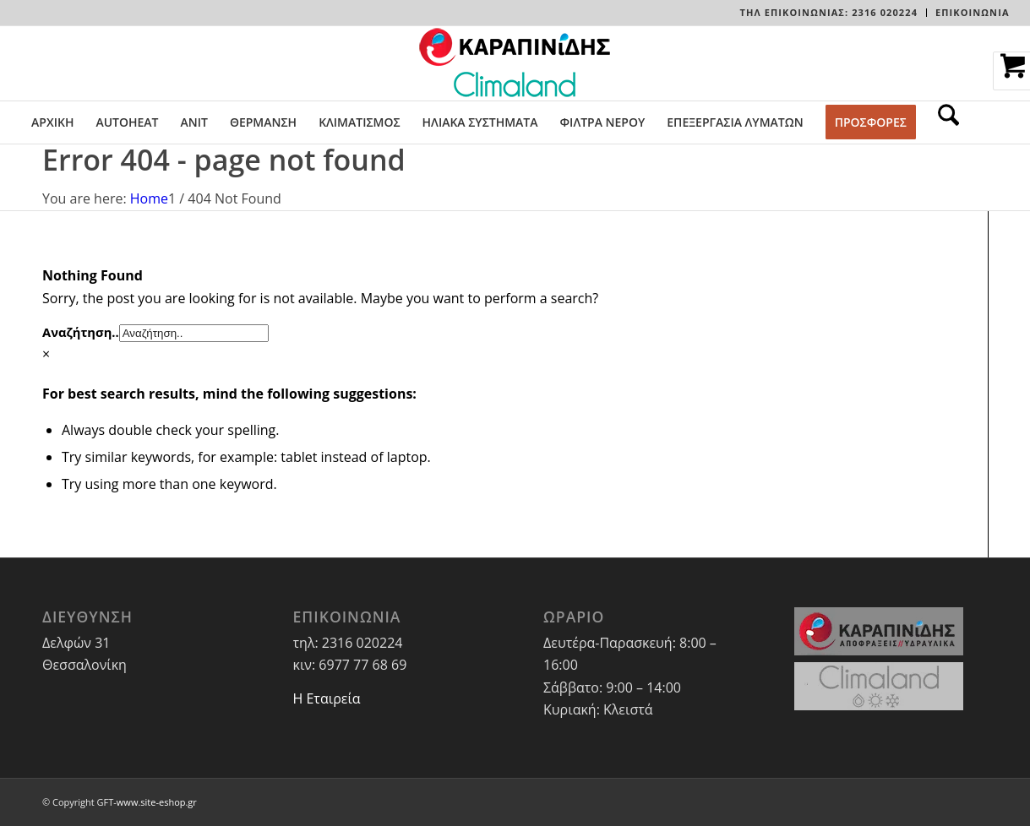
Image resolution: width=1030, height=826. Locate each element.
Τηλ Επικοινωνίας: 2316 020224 (829, 12)
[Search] (943, 122)
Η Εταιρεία (327, 698)
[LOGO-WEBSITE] (514, 63)
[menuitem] (829, 12)
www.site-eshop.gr (157, 802)
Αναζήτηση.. (80, 331)
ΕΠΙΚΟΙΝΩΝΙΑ (972, 12)
